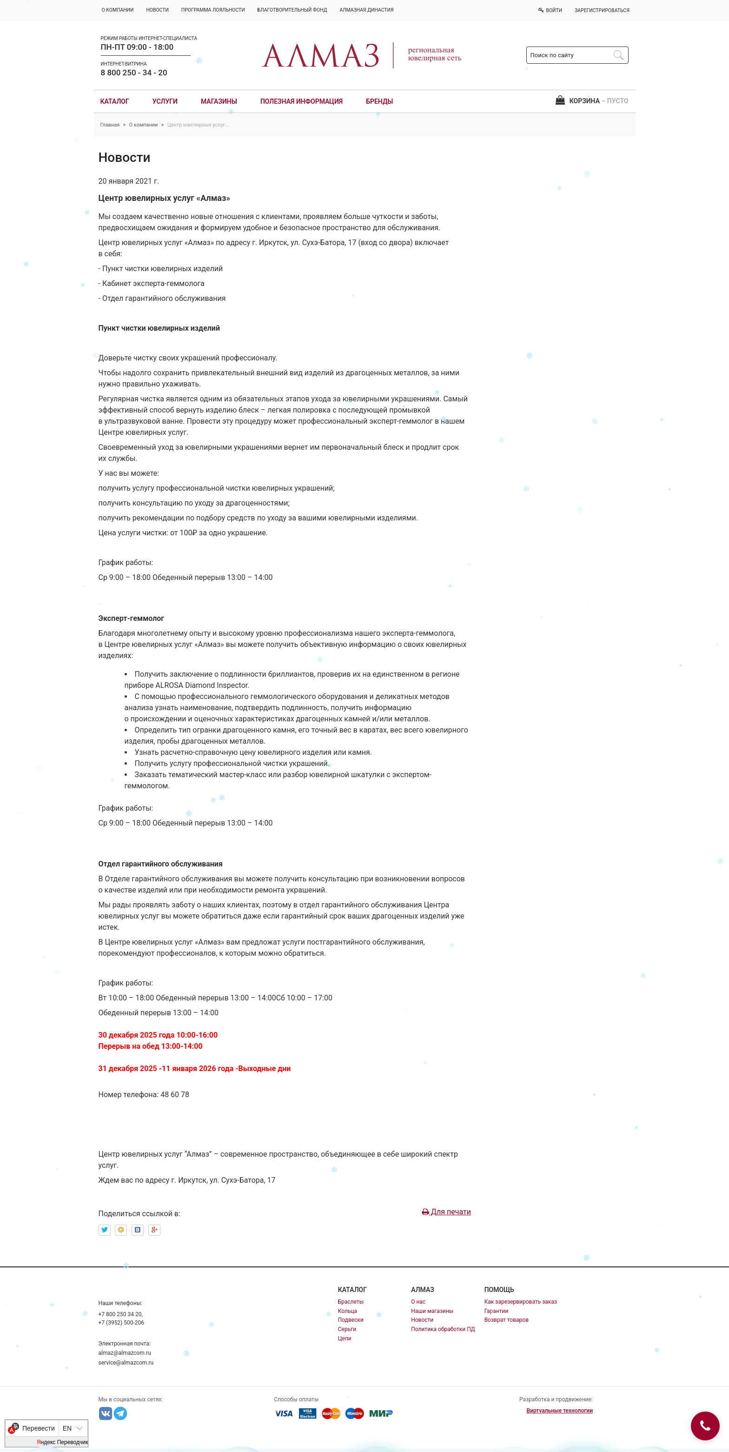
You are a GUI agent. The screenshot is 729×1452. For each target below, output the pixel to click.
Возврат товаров (506, 1320)
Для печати (446, 1211)
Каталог (114, 101)
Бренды (379, 101)
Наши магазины (432, 1311)
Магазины (219, 101)
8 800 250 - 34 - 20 (134, 72)
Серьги (347, 1329)
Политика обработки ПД (443, 1329)
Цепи (344, 1338)
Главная (110, 125)
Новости (422, 1320)
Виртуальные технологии (560, 1410)
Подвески (351, 1320)
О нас (418, 1302)
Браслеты (351, 1302)
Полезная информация (301, 101)
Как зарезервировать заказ (520, 1302)
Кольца (347, 1311)
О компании (143, 125)
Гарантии (496, 1311)
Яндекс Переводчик (62, 1442)
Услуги (165, 101)
